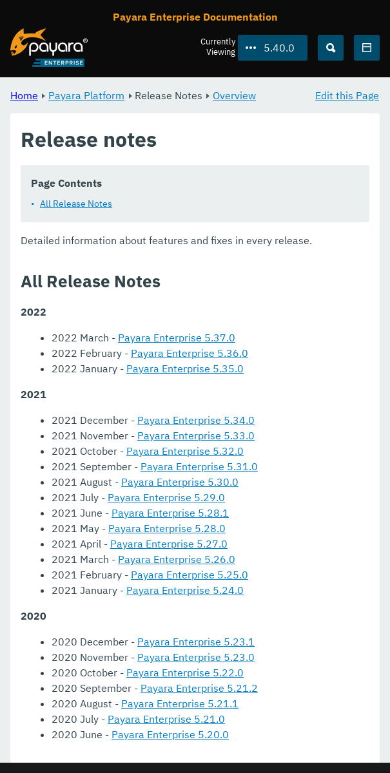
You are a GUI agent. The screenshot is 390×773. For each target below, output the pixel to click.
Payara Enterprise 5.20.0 (170, 734)
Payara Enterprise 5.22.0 (185, 672)
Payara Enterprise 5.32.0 (185, 450)
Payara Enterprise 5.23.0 (196, 657)
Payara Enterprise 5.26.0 (176, 559)
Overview (234, 95)
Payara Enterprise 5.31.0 (199, 466)
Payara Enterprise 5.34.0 (196, 420)
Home (24, 95)
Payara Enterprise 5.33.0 (196, 435)
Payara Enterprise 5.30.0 (180, 481)
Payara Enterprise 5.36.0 (189, 353)
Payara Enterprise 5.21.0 (166, 718)
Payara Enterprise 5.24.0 (185, 590)
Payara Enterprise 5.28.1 (170, 512)
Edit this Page (347, 95)
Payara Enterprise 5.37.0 (176, 337)
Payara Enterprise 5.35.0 (185, 368)
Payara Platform (86, 95)
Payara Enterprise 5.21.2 (199, 688)
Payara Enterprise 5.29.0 (166, 497)
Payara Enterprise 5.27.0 (169, 543)
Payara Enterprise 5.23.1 (196, 641)
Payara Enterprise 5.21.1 (180, 703)
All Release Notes (76, 203)
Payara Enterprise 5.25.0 (189, 574)
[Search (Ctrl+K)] (331, 48)
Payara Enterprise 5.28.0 (167, 528)
